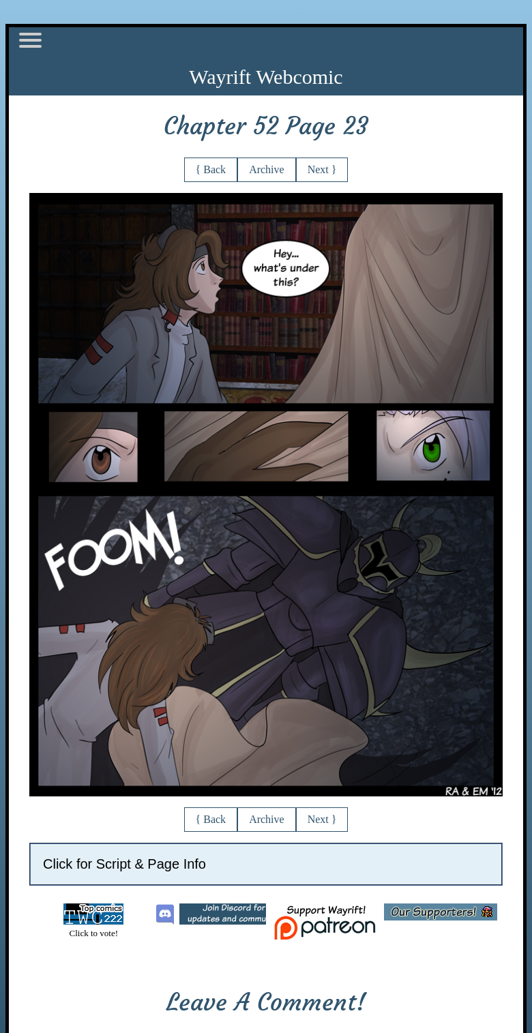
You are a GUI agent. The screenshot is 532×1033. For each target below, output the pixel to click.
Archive (266, 169)
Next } (322, 169)
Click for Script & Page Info (124, 863)
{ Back (211, 169)
